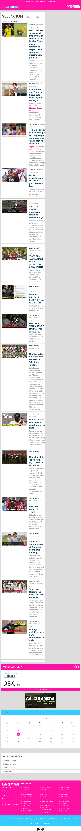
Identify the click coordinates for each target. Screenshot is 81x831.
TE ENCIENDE (7, 787)
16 (62, 734)
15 (51, 734)
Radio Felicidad (51, 818)
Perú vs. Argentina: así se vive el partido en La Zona (36, 180)
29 (51, 742)
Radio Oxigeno (38, 818)
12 (18, 734)
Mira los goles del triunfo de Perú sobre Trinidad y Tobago (36, 359)
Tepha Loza (33, 147)
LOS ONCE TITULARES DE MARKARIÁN (36, 326)
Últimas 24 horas (9, 764)
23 (62, 738)
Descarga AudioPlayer (40, 1)
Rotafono (46, 823)
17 (73, 734)
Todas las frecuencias (40, 689)
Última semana (9, 768)
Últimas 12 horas (9, 760)
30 (62, 742)
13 (29, 734)
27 (29, 742)
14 (40, 734)
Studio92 (28, 818)
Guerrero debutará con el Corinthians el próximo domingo (36, 547)
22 (51, 738)
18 (7, 738)
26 (18, 742)
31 (73, 742)
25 (7, 742)
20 (29, 738)
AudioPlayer (35, 823)
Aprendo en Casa (29, 1)
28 (40, 742)
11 (7, 734)
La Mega (75, 818)
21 (40, 738)
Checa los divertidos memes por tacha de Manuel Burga (36, 212)
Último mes (7, 771)
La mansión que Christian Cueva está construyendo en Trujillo (36, 95)
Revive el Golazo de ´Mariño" (34, 509)
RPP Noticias (18, 818)
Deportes (32, 25)
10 (73, 730)
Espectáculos (33, 124)
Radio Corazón (65, 818)
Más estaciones (52, 1)
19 (18, 738)
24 (73, 738)
